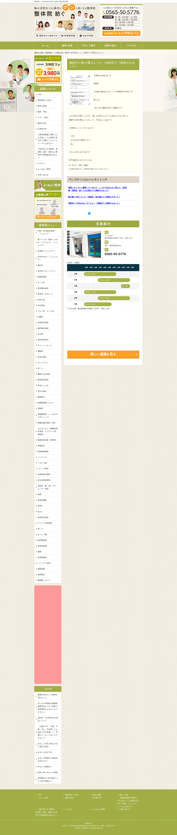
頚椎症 (40, 408)
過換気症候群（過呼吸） (48, 440)
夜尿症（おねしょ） (46, 294)
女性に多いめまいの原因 (48, 772)
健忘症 (40, 265)
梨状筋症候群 (43, 380)
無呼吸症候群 (43, 328)
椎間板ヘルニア (44, 580)
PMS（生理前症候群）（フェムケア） (47, 232)
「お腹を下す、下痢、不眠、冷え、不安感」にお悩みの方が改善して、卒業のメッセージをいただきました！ (48, 732)
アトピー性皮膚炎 (45, 523)
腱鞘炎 (40, 351)
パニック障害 (43, 469)
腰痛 (39, 552)
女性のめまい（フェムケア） (48, 258)
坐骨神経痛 (42, 546)
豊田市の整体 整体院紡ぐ (43, 53)
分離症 (40, 317)
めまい (40, 512)
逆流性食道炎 (43, 517)
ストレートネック (45, 345)
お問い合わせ (43, 175)
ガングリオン (43, 363)
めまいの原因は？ (45, 767)
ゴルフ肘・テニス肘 (46, 311)
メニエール (42, 457)
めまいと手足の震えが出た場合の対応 (48, 745)
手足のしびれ (43, 385)
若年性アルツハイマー (47, 271)
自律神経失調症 (44, 474)
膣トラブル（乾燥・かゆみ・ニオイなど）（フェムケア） (48, 242)
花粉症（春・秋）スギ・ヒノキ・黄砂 (48, 487)
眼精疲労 (41, 397)
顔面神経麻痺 (43, 451)
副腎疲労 (41, 446)
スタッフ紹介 (43, 117)
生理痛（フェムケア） (47, 251)
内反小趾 (41, 300)
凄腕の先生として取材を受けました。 (48, 696)
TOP (39, 94)
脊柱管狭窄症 (43, 340)
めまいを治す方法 (45, 752)
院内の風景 (42, 106)
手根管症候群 (43, 322)
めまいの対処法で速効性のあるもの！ (48, 759)
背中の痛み (42, 391)
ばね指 (40, 334)
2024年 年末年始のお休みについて (48, 719)
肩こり (40, 529)
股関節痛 (41, 569)
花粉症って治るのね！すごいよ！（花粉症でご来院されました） (94, 203)
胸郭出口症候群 (44, 374)
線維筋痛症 (42, 277)
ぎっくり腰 (42, 534)
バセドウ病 (42, 463)
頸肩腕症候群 (43, 288)
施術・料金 (42, 112)
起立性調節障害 (44, 480)
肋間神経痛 (42, 540)
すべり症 (41, 282)
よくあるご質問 (44, 169)
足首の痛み (42, 357)
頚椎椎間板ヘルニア (46, 403)
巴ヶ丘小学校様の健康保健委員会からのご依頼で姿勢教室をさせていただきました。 (48, 707)
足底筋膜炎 (42, 557)
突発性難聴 (42, 500)
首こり (40, 368)
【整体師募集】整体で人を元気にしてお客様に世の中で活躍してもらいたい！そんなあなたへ (48, 139)
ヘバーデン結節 (44, 563)
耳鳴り (40, 506)
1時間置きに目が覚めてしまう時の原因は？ (48, 779)
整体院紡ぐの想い (45, 100)
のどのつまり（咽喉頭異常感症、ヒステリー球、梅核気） (48, 431)
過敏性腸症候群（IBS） (47, 423)
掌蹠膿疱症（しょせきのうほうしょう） (48, 415)
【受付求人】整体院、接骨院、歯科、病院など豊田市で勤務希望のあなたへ (48, 153)
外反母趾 (41, 305)
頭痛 (39, 494)
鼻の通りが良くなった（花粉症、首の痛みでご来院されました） (94, 197)
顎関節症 (41, 575)
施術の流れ (42, 123)
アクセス (41, 163)
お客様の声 (59, 53)
